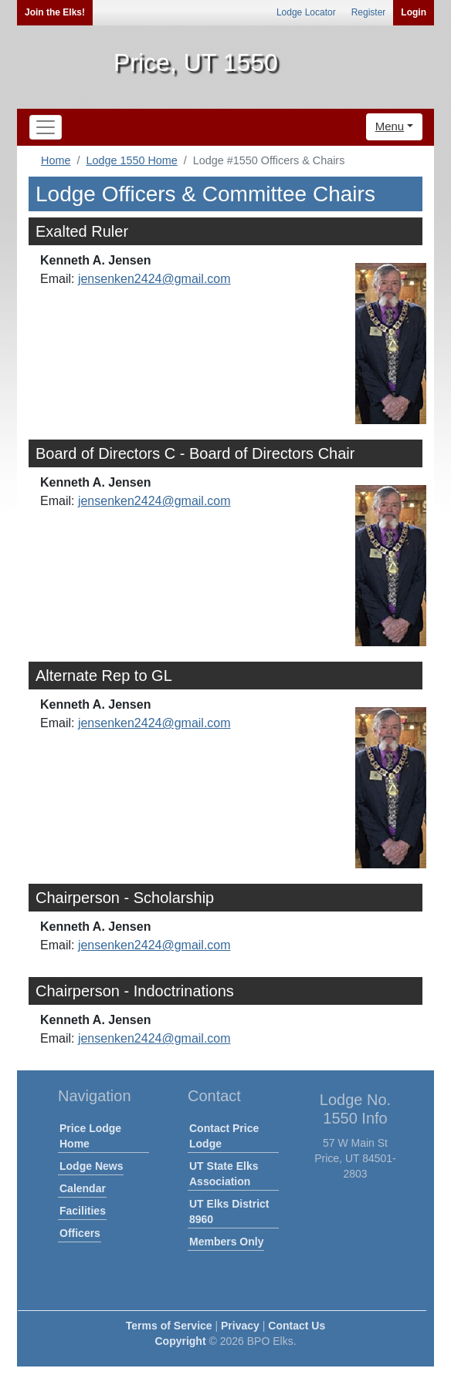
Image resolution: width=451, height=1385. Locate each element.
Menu (390, 126)
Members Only (226, 1241)
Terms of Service (169, 1325)
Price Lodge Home (90, 1136)
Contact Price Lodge (224, 1136)
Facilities (82, 1211)
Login (413, 12)
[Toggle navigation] (45, 127)
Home (55, 160)
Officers (79, 1233)
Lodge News (91, 1166)
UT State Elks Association (223, 1174)
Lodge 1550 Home (131, 160)
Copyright (179, 1341)
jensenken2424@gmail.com (154, 278)
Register (368, 12)
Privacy (240, 1325)
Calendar (82, 1188)
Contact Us (296, 1325)
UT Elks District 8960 (229, 1211)
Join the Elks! (55, 12)
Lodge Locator (306, 12)
